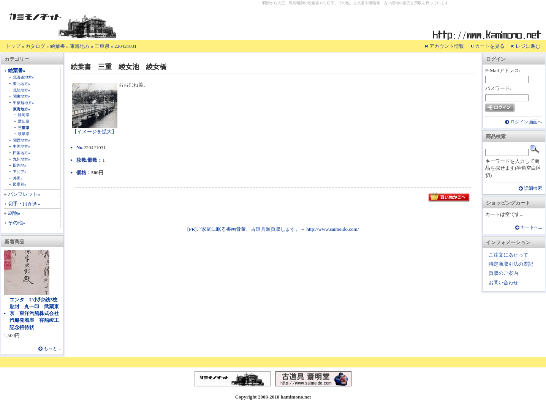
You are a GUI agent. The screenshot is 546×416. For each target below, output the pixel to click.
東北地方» (21, 84)
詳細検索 (533, 188)
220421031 (125, 46)
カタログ (35, 46)
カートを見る (490, 46)
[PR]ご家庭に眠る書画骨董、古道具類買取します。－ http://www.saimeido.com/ (273, 229)
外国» (17, 178)
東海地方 (80, 46)
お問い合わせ (503, 282)
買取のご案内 (503, 273)
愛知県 (23, 121)
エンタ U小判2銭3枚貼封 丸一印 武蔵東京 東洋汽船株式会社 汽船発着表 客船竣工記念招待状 (36, 313)
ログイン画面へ (526, 122)
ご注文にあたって (508, 255)
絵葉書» (16, 70)
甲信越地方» (23, 103)
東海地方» (21, 109)
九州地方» (21, 159)
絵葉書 (57, 46)
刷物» (14, 213)
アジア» (19, 172)
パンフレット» (24, 194)
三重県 (102, 46)
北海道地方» (23, 77)
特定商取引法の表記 (511, 264)
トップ (13, 46)
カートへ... (531, 227)
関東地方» (21, 96)
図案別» (19, 184)
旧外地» (19, 165)
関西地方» (21, 140)
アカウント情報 (446, 46)
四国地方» (21, 153)
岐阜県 (23, 134)
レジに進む (528, 46)
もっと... (52, 348)
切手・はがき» (24, 203)
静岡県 (23, 115)
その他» (16, 222)
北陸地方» (21, 90)
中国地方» (21, 146)
